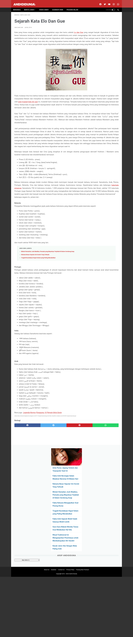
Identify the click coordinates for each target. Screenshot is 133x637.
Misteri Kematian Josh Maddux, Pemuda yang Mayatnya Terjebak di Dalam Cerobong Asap (47, 291)
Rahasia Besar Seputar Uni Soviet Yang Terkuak (35, 294)
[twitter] (103, 2)
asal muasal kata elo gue (34, 112)
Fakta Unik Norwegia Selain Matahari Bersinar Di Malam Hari (103, 42)
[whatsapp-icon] (117, 2)
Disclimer (53, 491)
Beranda (18, 7)
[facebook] (99, 2)
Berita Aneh (30, 7)
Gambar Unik (58, 7)
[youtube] (108, 2)
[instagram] (112, 2)
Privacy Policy (70, 491)
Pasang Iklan (73, 7)
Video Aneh (45, 7)
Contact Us (61, 491)
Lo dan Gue (79, 30)
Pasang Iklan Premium (82, 491)
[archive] (103, 132)
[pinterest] (58, 471)
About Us (46, 491)
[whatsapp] (75, 471)
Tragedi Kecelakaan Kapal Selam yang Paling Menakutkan (38, 297)
